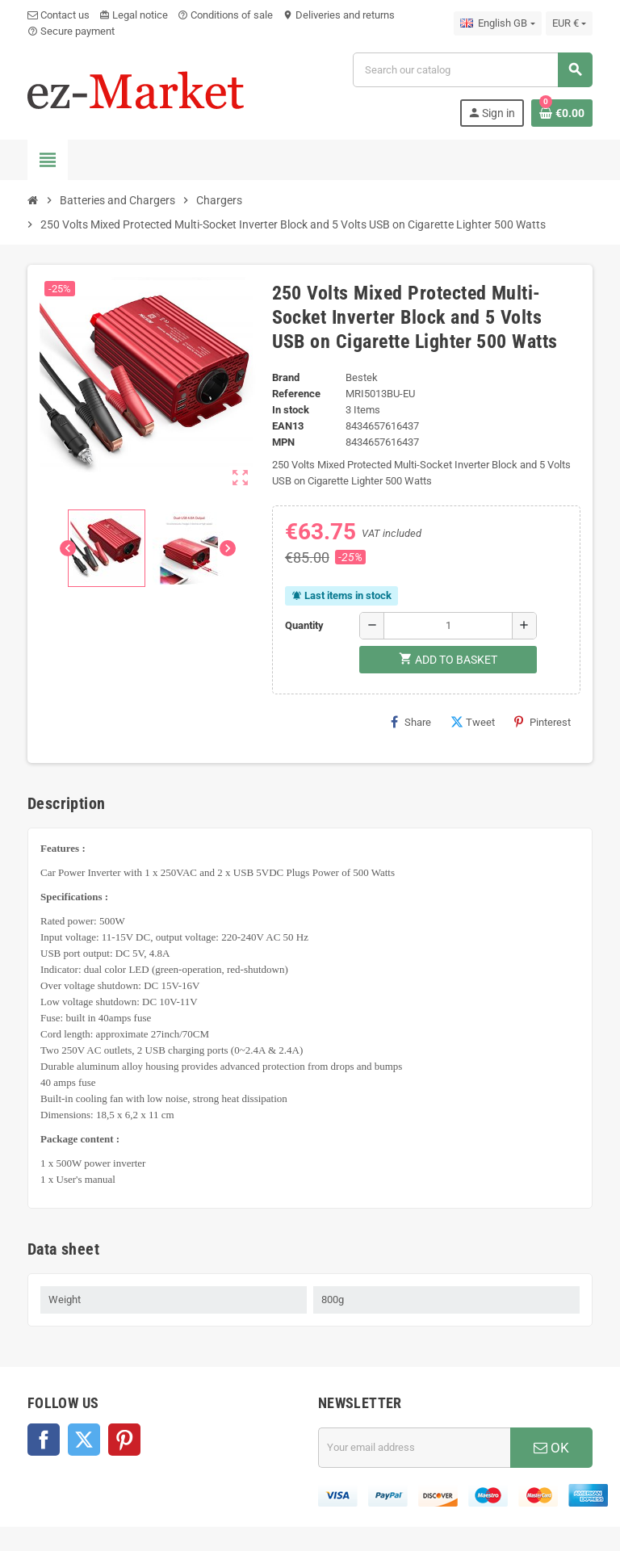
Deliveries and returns (339, 15)
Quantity (304, 625)
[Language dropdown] (497, 23)
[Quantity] (448, 626)
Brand (286, 377)
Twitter (84, 1439)
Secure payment (71, 31)
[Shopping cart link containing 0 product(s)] (562, 113)
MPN (283, 442)
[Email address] (414, 1447)
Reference (296, 394)
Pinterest (542, 721)
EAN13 (288, 426)
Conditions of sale (225, 15)
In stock (290, 410)
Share (411, 721)
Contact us (58, 15)
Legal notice (133, 15)
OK (551, 1448)
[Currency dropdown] (569, 23)
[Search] (472, 69)
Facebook (43, 1439)
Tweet (472, 721)
